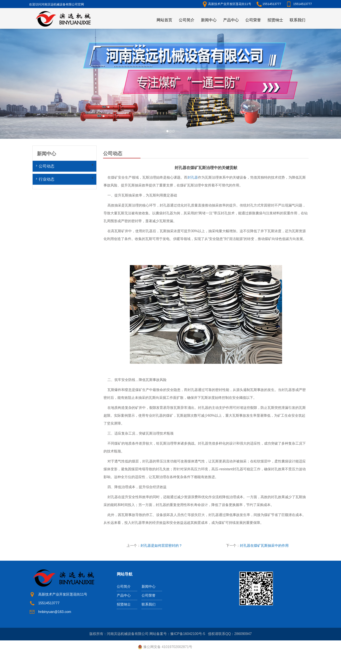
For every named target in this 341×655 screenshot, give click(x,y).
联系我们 (297, 20)
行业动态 (46, 179)
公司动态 (46, 166)
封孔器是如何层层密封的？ (161, 545)
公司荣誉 (253, 20)
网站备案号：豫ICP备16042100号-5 (177, 634)
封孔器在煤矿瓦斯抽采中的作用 (264, 545)
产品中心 (231, 20)
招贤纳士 (275, 20)
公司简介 (186, 20)
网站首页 (164, 20)
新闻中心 (209, 20)
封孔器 (192, 177)
